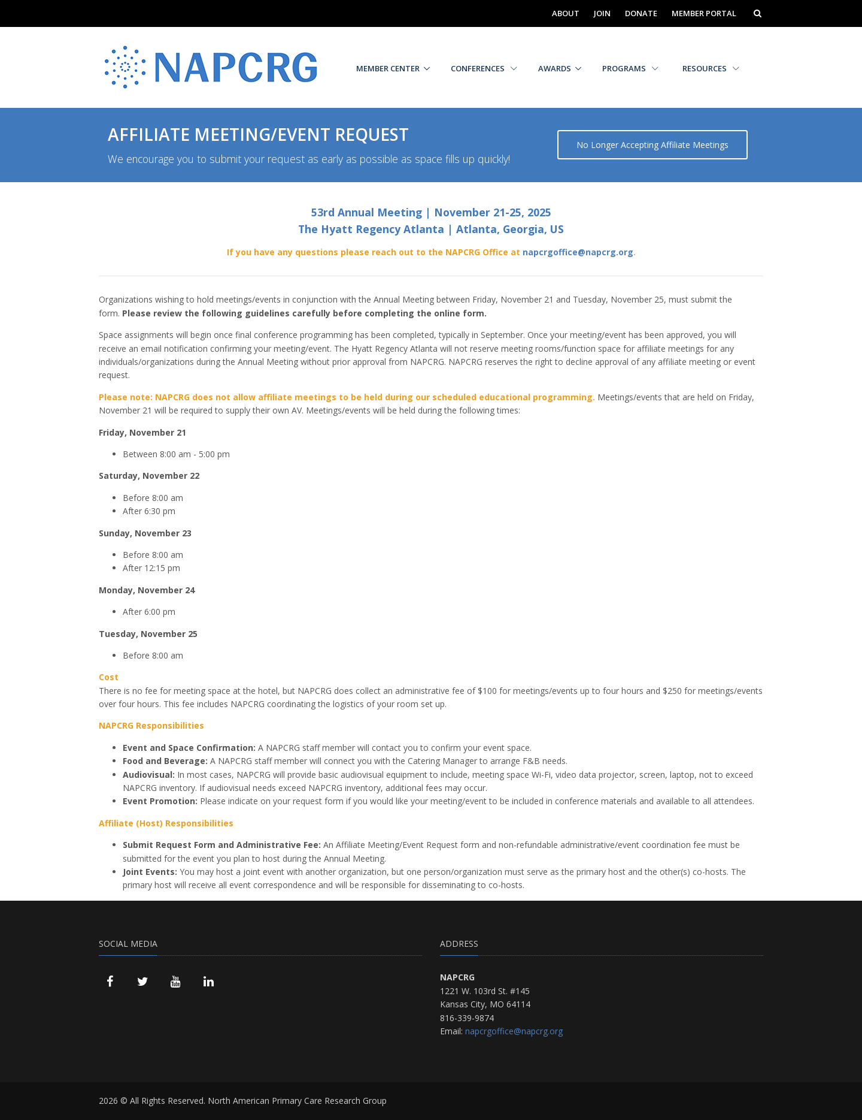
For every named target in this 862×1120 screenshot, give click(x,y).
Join (602, 13)
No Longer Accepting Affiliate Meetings (652, 144)
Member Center (388, 68)
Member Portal (704, 13)
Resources (710, 68)
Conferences (484, 68)
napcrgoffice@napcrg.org (578, 252)
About (565, 13)
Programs (630, 68)
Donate (641, 13)
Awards (554, 68)
